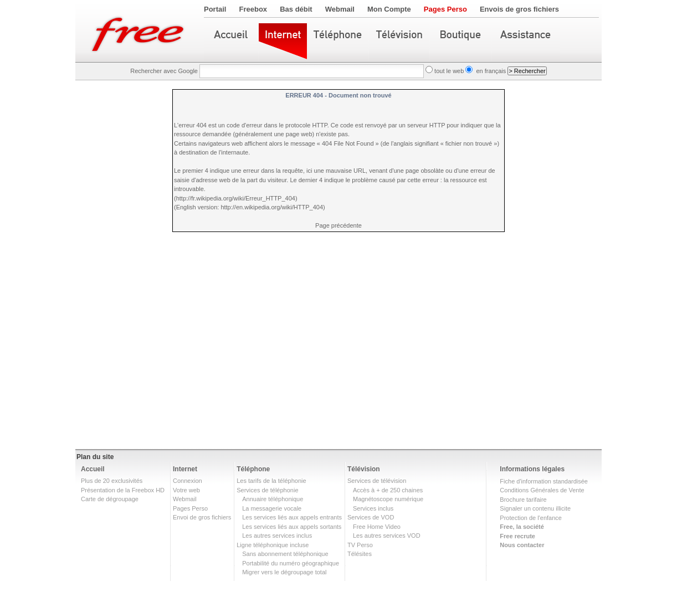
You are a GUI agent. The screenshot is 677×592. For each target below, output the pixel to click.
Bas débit (296, 9)
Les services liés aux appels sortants (291, 526)
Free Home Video (377, 526)
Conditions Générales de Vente (542, 490)
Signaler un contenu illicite (535, 508)
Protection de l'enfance (531, 517)
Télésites (359, 553)
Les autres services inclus (277, 535)
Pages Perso (445, 9)
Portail (215, 9)
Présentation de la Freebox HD (123, 490)
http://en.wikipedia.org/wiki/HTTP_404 (271, 207)
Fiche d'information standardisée (544, 481)
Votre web (186, 490)
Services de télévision (376, 480)
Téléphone (253, 469)
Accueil (93, 469)
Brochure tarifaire (523, 499)
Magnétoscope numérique (388, 499)
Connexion (187, 480)
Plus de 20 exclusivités (111, 480)
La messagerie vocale (271, 508)
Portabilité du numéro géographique (290, 563)
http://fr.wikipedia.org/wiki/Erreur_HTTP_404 (235, 198)
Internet (185, 469)
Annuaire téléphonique (272, 499)
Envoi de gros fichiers (202, 517)
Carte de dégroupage (110, 499)
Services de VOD (370, 517)
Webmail (340, 9)
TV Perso (360, 545)
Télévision (363, 469)
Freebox (253, 9)
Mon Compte (389, 9)
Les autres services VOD (386, 535)
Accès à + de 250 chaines (388, 490)
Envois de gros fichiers (519, 9)
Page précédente (338, 225)
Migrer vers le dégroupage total (284, 572)
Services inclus (373, 508)
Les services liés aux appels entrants (292, 517)
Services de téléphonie (267, 490)
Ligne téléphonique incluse (273, 545)
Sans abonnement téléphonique (285, 553)
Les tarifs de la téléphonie (271, 480)
